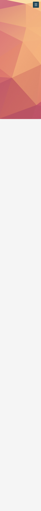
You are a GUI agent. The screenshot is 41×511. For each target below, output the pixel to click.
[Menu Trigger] (36, 5)
